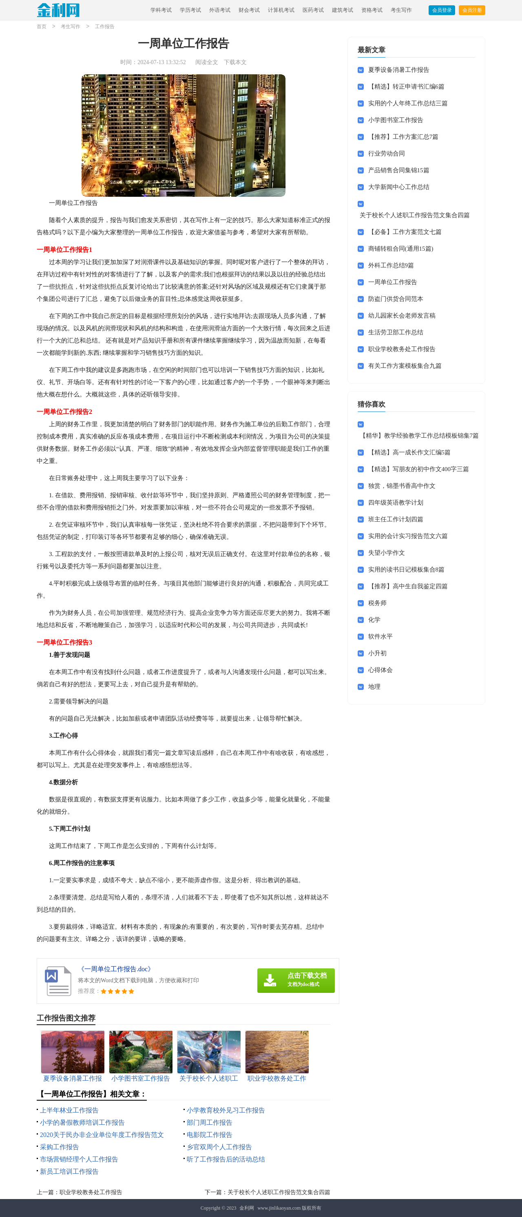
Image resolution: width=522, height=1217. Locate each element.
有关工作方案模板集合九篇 (405, 366)
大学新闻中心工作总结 (398, 187)
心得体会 (380, 670)
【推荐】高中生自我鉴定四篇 (408, 586)
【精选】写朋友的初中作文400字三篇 (418, 469)
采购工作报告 (59, 1147)
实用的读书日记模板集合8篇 (406, 569)
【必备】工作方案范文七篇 (405, 232)
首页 (41, 27)
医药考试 (313, 10)
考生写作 (401, 10)
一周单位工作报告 (392, 282)
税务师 (377, 603)
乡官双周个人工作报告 (219, 1147)
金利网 (246, 1208)
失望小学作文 (386, 553)
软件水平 (380, 636)
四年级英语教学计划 (395, 502)
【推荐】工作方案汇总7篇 (403, 136)
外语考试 (219, 10)
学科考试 (161, 10)
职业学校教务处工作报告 (91, 1192)
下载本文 (235, 62)
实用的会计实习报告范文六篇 (408, 536)
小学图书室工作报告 (395, 120)
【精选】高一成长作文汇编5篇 (409, 452)
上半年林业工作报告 (69, 1110)
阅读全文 (206, 62)
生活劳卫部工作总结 (395, 332)
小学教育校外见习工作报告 (226, 1110)
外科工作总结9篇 (391, 265)
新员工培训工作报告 (69, 1171)
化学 (374, 619)
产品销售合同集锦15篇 (398, 170)
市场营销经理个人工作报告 (79, 1159)
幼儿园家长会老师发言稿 (402, 315)
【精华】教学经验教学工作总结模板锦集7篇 (419, 435)
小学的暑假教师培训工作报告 (82, 1122)
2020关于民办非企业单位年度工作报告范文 (102, 1134)
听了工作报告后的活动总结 (226, 1159)
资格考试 (372, 10)
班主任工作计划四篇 (395, 519)
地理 (374, 686)
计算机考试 (281, 10)
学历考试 (190, 10)
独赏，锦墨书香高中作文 (402, 486)
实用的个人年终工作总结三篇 (408, 103)
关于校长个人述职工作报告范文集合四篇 (279, 1192)
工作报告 (105, 27)
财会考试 (249, 10)
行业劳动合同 (386, 153)
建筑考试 (342, 10)
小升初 (377, 653)
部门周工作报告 (209, 1122)
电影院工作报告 (209, 1134)
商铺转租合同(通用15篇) (401, 248)
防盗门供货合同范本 (395, 299)
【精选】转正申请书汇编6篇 (406, 86)
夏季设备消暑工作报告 (398, 70)
